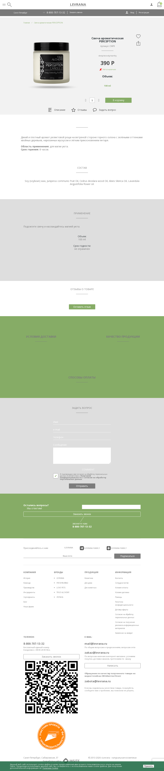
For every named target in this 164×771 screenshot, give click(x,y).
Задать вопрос (104, 110)
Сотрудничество (122, 583)
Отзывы (79, 110)
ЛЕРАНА (60, 597)
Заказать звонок (76, 12)
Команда (27, 583)
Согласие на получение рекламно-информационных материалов (127, 625)
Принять (148, 766)
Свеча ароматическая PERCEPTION (48, 23)
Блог (25, 602)
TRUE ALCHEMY (63, 592)
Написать (112, 665)
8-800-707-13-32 (56, 12)
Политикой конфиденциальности (75, 477)
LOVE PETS (61, 587)
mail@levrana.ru (96, 643)
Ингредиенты (29, 592)
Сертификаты (29, 597)
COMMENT (88, 469)
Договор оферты (121, 609)
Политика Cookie (50, 768)
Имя (55, 422)
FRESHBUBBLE (62, 583)
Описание (56, 110)
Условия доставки (122, 592)
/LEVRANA (68, 547)
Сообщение (60, 444)
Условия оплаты (121, 587)
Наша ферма (28, 606)
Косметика (89, 578)
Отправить (82, 486)
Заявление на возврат (124, 633)
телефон (58, 437)
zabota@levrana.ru (98, 681)
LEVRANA (60, 578)
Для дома (88, 583)
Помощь (118, 597)
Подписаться (127, 556)
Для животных (90, 587)
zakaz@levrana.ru (97, 652)
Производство (28, 587)
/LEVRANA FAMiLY (90, 548)
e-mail (56, 429)
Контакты (119, 578)
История (26, 578)
